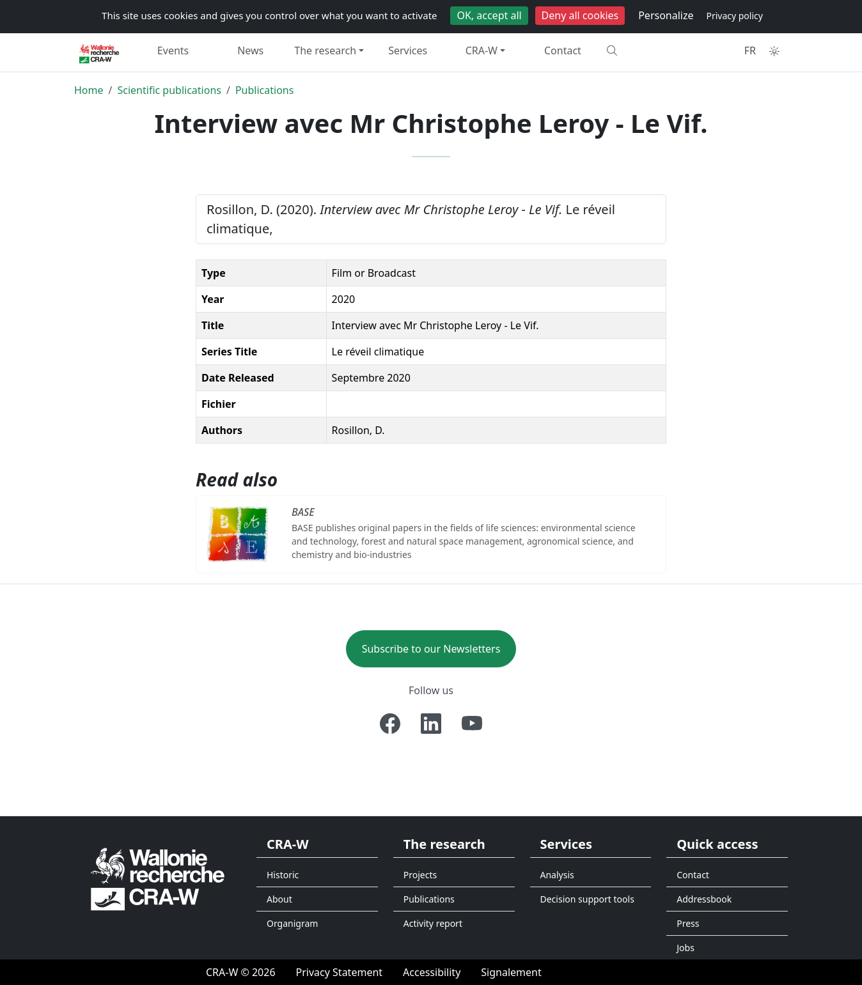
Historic (283, 875)
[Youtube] (472, 723)
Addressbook (704, 899)
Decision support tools (587, 899)
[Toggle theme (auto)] (774, 51)
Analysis (557, 875)
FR (750, 50)
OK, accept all (489, 15)
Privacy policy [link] (734, 16)
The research (325, 50)
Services (407, 50)
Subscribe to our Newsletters (431, 649)
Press (688, 923)
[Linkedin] (431, 723)
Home (89, 90)
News (250, 50)
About (279, 899)
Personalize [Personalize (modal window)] (665, 15)
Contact (562, 50)
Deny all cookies (580, 15)
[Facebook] (390, 723)
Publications (264, 90)
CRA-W (482, 50)
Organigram (292, 923)
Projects (420, 875)
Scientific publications (169, 90)
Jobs (685, 948)
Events (173, 50)
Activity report (433, 923)
